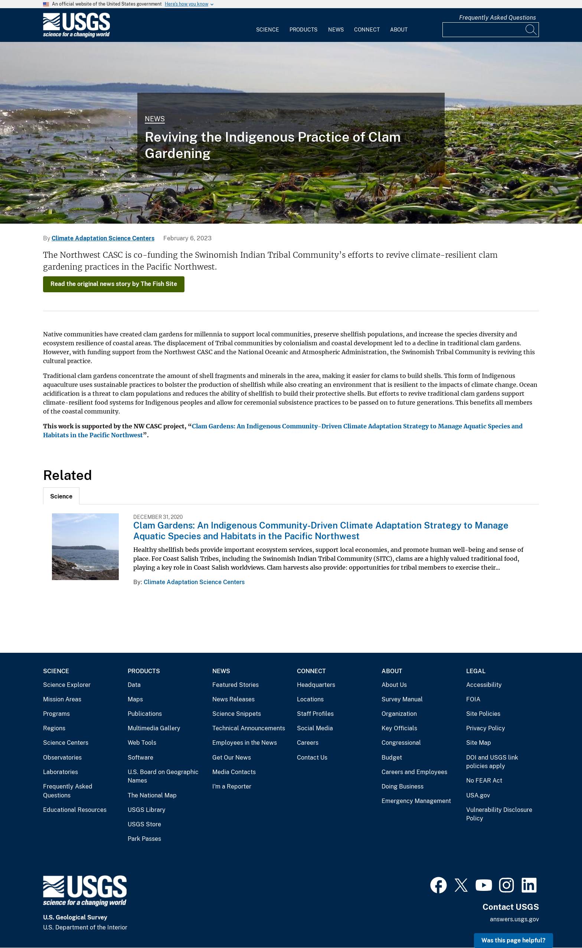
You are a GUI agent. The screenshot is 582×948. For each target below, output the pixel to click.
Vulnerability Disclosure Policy (499, 814)
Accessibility (484, 684)
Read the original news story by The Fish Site (113, 283)
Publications (145, 713)
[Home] (76, 35)
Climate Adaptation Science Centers (103, 238)
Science (267, 30)
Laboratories (60, 772)
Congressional (401, 742)
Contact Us (312, 757)
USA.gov (478, 795)
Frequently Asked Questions (497, 17)
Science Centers (65, 742)
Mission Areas (62, 699)
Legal (475, 671)
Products (303, 30)
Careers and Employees (414, 772)
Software (140, 757)
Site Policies (483, 713)
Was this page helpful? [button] (513, 940)
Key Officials (399, 728)
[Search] (531, 29)
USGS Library (147, 809)
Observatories (62, 757)
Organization (399, 713)
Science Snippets (236, 713)
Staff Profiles (315, 713)
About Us (394, 684)
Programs (56, 713)
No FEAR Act (484, 780)
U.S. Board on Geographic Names (163, 776)
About (399, 30)
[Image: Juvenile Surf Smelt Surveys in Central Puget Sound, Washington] (291, 133)
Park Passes (144, 838)
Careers (307, 742)
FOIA (473, 699)
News (336, 30)
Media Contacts (234, 772)
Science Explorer (67, 684)
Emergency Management (416, 800)
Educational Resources (75, 809)
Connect (367, 30)
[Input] (490, 29)
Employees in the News (244, 742)
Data (134, 684)
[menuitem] (267, 25)
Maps (135, 699)
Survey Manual (402, 699)
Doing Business (403, 786)
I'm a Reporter (231, 786)
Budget (392, 757)
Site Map (478, 742)
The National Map (152, 795)
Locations (310, 699)
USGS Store (144, 824)
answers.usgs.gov (514, 919)
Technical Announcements (248, 728)
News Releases (233, 699)
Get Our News (231, 757)
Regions (54, 728)
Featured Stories (235, 684)
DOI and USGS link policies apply (492, 762)
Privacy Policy (485, 728)
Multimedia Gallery (154, 728)
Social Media (315, 728)
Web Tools (142, 742)
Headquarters (316, 684)
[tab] (61, 495)
